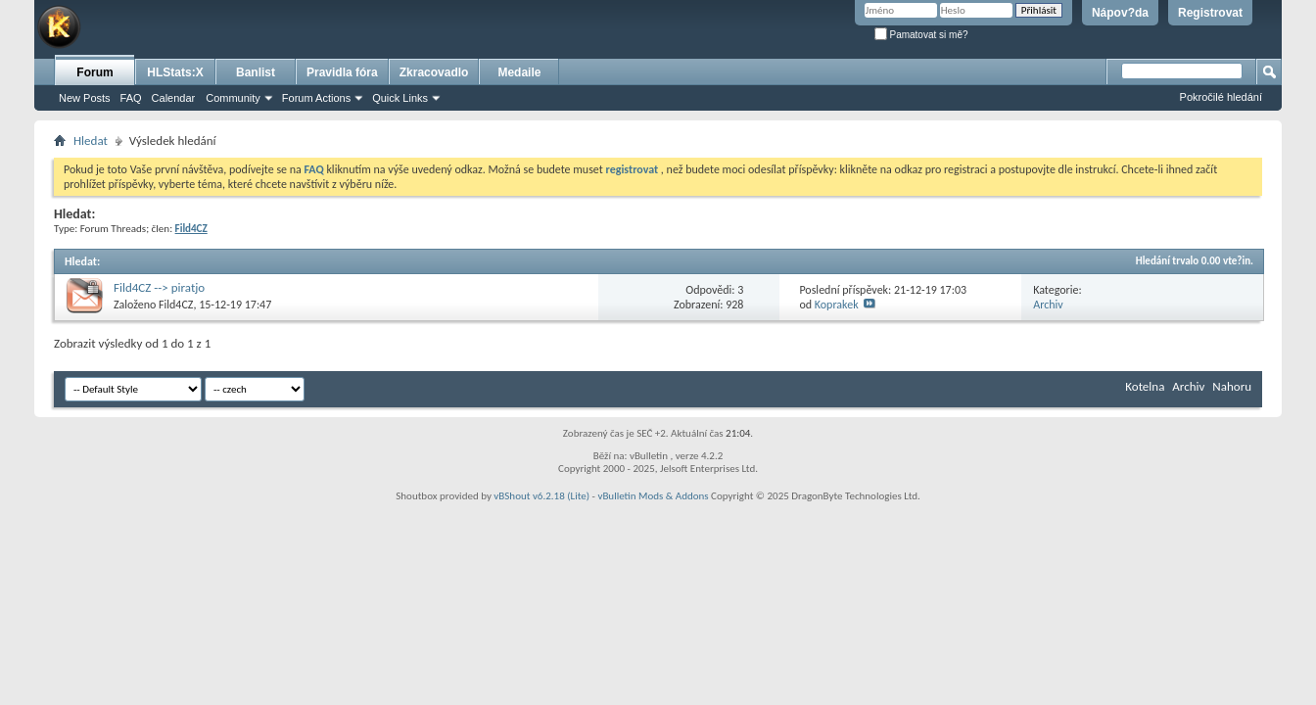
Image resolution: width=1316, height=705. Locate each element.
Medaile (518, 72)
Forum (94, 72)
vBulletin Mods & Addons (652, 496)
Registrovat (1210, 13)
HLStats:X (175, 72)
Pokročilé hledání (1221, 97)
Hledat (90, 140)
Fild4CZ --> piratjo (159, 287)
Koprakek (837, 304)
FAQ (131, 98)
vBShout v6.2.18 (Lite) (541, 496)
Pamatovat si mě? (921, 34)
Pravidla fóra (342, 72)
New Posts (85, 98)
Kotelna (1144, 386)
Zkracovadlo (434, 72)
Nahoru (1231, 386)
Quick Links (400, 98)
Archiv (1048, 304)
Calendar (174, 98)
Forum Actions (316, 98)
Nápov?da (1120, 13)
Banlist (255, 72)
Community (233, 98)
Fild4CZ (176, 304)
